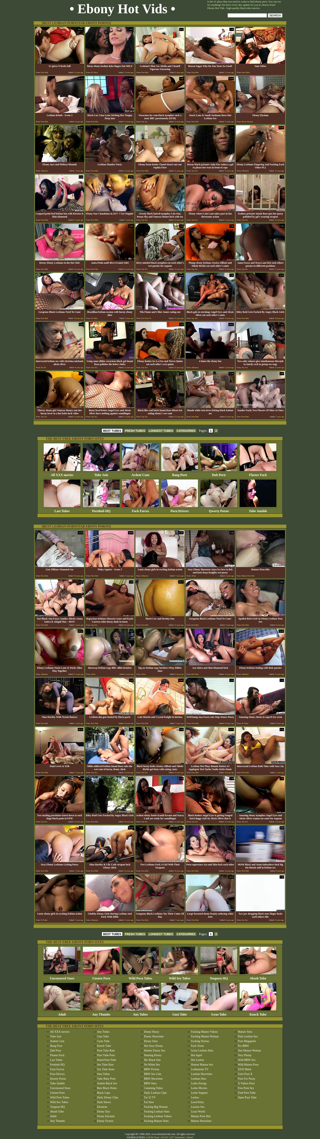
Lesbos (195, 1097)
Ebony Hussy (151, 1031)
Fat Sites (149, 1102)
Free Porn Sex (246, 1088)
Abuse (189, 1137)
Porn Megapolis (247, 1041)
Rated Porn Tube (106, 1059)
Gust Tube (180, 1013)
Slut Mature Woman (249, 1050)
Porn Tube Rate (106, 1050)
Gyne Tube (219, 1013)
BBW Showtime (153, 1078)
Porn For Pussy (246, 1078)
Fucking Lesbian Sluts (156, 1111)
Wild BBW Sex (247, 1059)
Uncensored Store (62, 977)
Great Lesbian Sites (202, 1050)
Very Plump (244, 1055)
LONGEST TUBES (161, 430)
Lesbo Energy (199, 1083)
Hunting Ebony (152, 1055)
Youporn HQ (219, 977)
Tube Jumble (258, 509)
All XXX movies (62, 473)
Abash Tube (258, 977)
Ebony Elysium (106, 1116)
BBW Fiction (151, 1069)
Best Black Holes (107, 1088)
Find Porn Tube (247, 1092)
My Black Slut (152, 1059)
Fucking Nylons (200, 1041)
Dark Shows (104, 1102)
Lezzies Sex (197, 1106)
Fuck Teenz (197, 1045)
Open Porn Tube (247, 1097)
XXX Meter (244, 1069)
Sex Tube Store (105, 1069)
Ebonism (102, 1106)
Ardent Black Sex (107, 1083)
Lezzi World (198, 1111)
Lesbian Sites (198, 1078)
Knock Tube (258, 1013)
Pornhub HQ (101, 509)
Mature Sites (245, 1031)
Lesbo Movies (199, 1088)
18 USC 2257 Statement (172, 1137)
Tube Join (101, 473)
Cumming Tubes (153, 1088)
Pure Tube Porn (106, 1055)
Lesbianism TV (199, 1069)
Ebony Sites (151, 1041)
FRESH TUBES (135, 430)
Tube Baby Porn (106, 1078)
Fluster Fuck (258, 473)
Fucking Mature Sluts (156, 1120)
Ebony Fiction (105, 1120)
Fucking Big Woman (156, 1106)
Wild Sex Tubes (180, 977)
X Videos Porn (246, 1083)
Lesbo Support (199, 1092)
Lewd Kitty (197, 1102)
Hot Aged (196, 1055)
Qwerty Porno (219, 509)
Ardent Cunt (140, 473)
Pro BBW (243, 1045)
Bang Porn (180, 473)
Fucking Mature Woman (205, 1036)
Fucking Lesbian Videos (158, 1116)
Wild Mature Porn (248, 1064)
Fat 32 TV (150, 1097)
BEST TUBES (112, 430)
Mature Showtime (201, 1120)
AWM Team (153, 1137)
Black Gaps (103, 1092)
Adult (62, 1013)
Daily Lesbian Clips (155, 1092)
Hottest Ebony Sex (154, 1050)
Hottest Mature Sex (202, 1064)
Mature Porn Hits (201, 1116)
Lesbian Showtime (201, 1074)
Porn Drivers (180, 509)
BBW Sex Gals (152, 1074)
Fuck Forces (140, 509)
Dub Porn (219, 473)
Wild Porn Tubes (140, 977)
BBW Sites (150, 1083)
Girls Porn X (245, 1074)
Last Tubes (62, 509)
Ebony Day (103, 1111)
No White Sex (152, 1064)
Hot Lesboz (197, 1059)
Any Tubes (140, 1013)
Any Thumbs (101, 1013)
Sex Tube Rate (105, 1064)
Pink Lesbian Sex (248, 1036)
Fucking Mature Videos (204, 1031)
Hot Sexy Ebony (153, 1045)
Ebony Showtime (154, 1036)
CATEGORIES (186, 430)
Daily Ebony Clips (107, 1097)
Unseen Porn (101, 977)
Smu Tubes (103, 1074)
